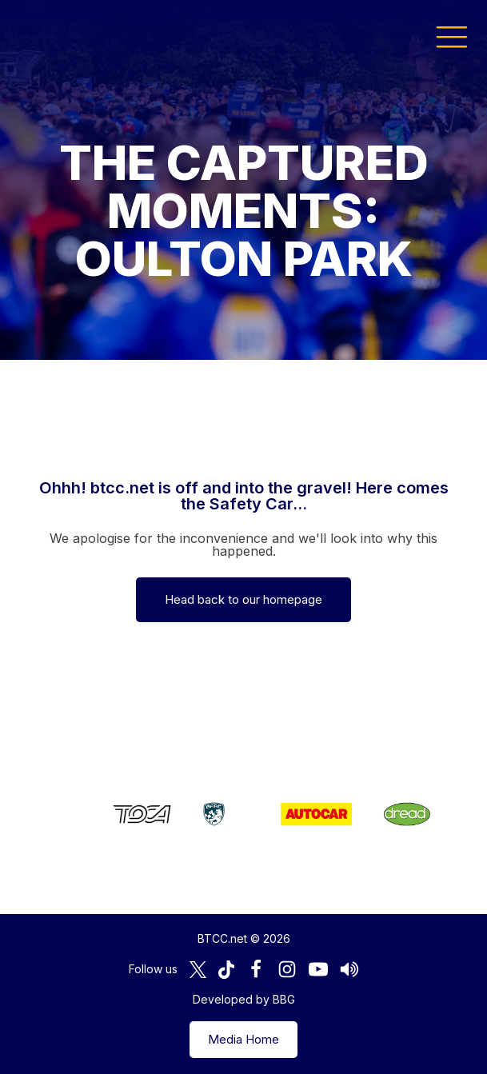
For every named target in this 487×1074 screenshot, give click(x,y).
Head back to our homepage (243, 599)
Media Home (243, 1039)
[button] (452, 36)
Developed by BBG (244, 999)
